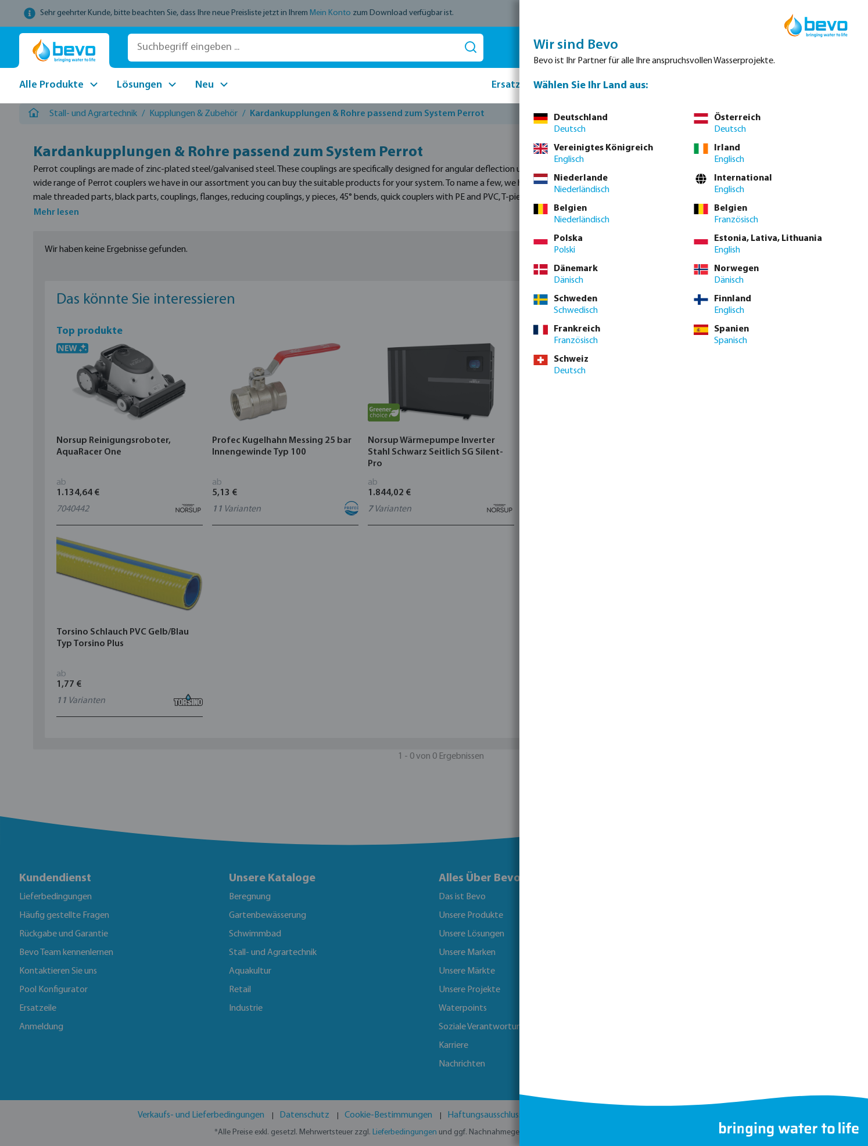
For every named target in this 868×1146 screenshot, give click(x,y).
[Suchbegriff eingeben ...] (293, 48)
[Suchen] (470, 48)
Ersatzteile (517, 85)
